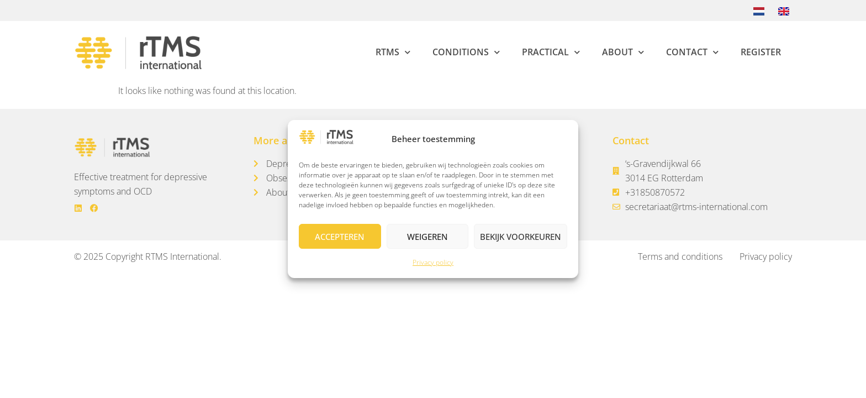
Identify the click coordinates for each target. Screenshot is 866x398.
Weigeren (427, 236)
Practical (551, 52)
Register (761, 52)
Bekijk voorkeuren (520, 236)
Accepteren (340, 236)
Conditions (466, 52)
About (623, 52)
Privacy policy (433, 262)
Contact (692, 52)
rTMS (393, 52)
